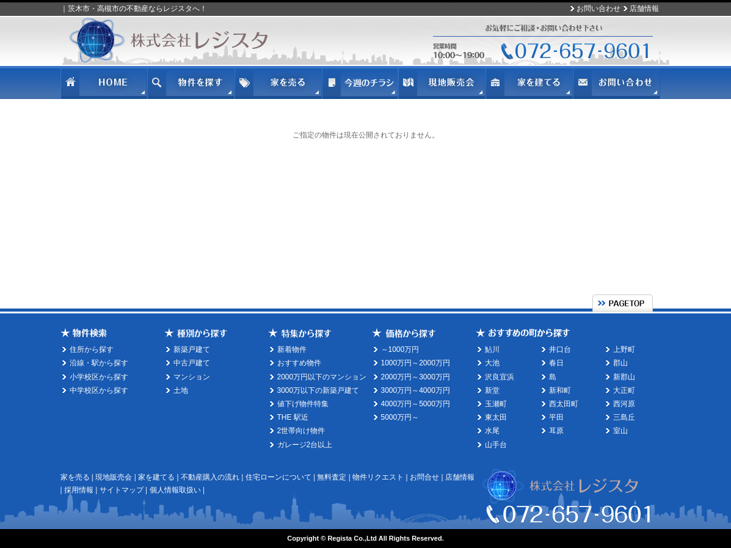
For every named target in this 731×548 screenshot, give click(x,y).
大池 (492, 363)
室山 (620, 430)
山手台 (496, 444)
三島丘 (624, 417)
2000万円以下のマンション (322, 377)
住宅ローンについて (278, 477)
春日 (556, 363)
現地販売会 (113, 477)
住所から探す (92, 349)
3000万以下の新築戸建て (318, 390)
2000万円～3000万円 (415, 377)
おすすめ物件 (299, 363)
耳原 (556, 430)
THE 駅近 (292, 417)
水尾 (492, 430)
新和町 (560, 390)
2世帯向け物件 (301, 430)
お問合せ (424, 477)
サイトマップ (122, 490)
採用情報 (78, 490)
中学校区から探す (99, 390)
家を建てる (156, 477)
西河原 (624, 404)
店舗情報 (644, 8)
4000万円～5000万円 (415, 404)
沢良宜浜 (499, 377)
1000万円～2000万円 (415, 363)
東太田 (496, 417)
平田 (556, 417)
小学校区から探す (99, 377)
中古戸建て (191, 363)
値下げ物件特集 (303, 404)
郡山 (620, 363)
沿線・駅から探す (99, 363)
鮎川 (492, 349)
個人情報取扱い (175, 490)
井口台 (560, 349)
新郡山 (624, 377)
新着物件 (292, 349)
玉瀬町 (496, 404)
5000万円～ (400, 417)
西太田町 (563, 404)
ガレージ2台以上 (305, 444)
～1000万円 (400, 349)
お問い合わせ (598, 8)
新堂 (492, 390)
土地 (180, 390)
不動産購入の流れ (210, 477)
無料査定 (331, 477)
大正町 (624, 390)
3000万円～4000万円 (415, 390)
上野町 (624, 349)
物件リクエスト (378, 477)
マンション (191, 377)
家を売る (75, 477)
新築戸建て (191, 349)
